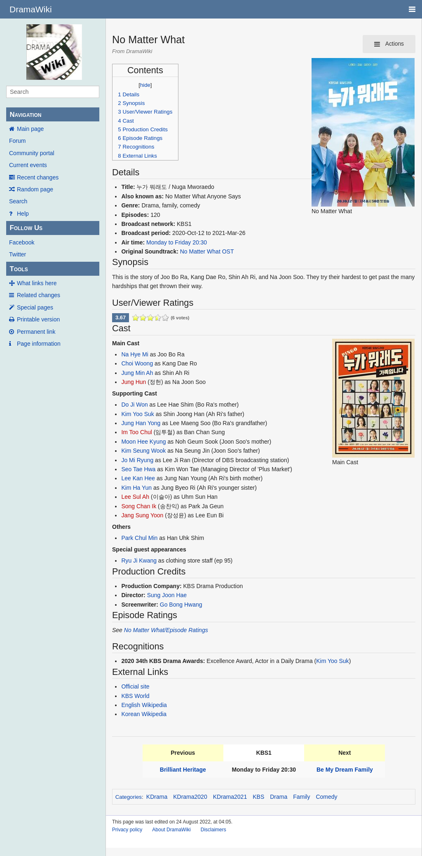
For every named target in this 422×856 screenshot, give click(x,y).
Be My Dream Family (344, 769)
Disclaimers (213, 830)
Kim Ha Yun (136, 487)
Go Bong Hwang (181, 604)
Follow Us (25, 228)
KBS (258, 796)
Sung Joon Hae (167, 595)
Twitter (17, 254)
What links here (36, 283)
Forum (17, 140)
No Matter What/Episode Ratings (166, 630)
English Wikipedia (144, 705)
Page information (39, 343)
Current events (28, 165)
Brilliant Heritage (183, 769)
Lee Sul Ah (135, 496)
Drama (278, 796)
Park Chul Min (139, 538)
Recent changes (38, 177)
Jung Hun (133, 382)
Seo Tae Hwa (138, 469)
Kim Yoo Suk (137, 414)
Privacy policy (127, 830)
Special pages (35, 307)
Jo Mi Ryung (137, 460)
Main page (30, 129)
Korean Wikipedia (143, 714)
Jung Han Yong (140, 423)
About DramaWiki (171, 830)
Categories (128, 797)
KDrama (156, 796)
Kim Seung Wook (143, 450)
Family (301, 796)
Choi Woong (137, 363)
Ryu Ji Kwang (139, 560)
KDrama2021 (230, 796)
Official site (135, 686)
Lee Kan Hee (138, 478)
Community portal (31, 153)
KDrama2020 (190, 796)
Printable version (38, 319)
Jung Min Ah (137, 373)
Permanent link (36, 331)
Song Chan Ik (138, 506)
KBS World (135, 696)
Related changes (38, 295)
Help (23, 213)
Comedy (326, 796)
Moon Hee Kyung (143, 441)
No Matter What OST (207, 251)
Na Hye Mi (134, 354)
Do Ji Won (134, 404)
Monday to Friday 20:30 (176, 242)
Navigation (25, 115)
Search (18, 201)
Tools (18, 269)
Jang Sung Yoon (142, 515)
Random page (35, 189)
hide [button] (145, 85)
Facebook (21, 242)
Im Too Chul (136, 432)
